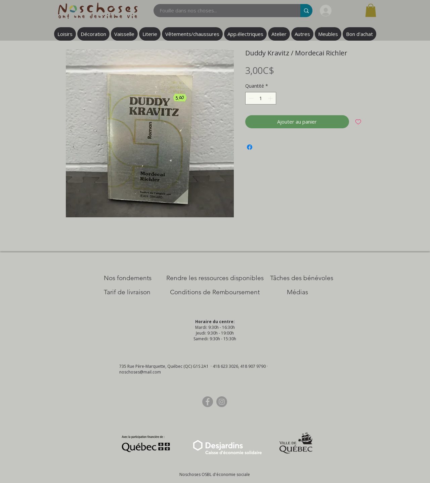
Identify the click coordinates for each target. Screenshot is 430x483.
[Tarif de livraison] (127, 292)
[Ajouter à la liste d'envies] (358, 121)
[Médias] (297, 292)
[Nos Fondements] (128, 278)
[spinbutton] (261, 98)
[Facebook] (207, 401)
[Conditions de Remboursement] (215, 292)
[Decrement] (250, 98)
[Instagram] (221, 401)
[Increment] (271, 98)
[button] (370, 10)
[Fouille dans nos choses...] (223, 10)
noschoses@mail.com (140, 372)
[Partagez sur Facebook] (250, 147)
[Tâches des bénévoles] (301, 278)
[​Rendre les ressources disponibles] (215, 278)
